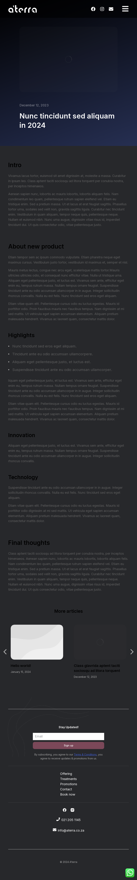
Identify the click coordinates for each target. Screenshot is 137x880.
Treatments (68, 779)
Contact (66, 789)
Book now (67, 794)
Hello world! (21, 666)
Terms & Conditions (85, 754)
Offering (66, 774)
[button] (5, 651)
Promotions (68, 784)
